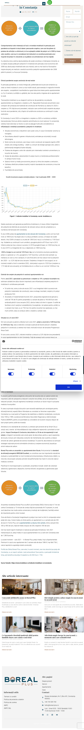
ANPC (6, 705)
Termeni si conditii (10, 696)
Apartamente (46, 687)
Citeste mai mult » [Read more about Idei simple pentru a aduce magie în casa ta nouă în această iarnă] (49, 612)
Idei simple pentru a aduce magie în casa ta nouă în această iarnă (63, 599)
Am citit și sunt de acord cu (71, 41)
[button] (43, 3)
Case (44, 690)
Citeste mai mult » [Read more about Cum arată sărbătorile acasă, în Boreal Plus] (7, 612)
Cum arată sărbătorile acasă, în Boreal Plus (18, 598)
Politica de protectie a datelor (14, 699)
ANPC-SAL (7, 708)
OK (68, 387)
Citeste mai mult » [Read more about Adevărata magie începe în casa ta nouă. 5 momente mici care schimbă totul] (49, 649)
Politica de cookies (10, 702)
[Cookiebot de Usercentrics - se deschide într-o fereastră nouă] (73, 341)
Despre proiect (47, 681)
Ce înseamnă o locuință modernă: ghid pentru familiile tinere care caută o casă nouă (20, 636)
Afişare (75, 381)
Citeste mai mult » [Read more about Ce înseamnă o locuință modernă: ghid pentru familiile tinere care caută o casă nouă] (7, 649)
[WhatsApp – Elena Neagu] (49, 2)
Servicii (44, 684)
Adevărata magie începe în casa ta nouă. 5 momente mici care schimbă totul (60, 636)
